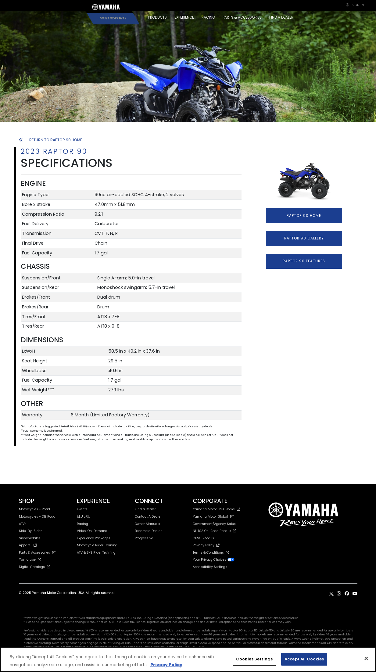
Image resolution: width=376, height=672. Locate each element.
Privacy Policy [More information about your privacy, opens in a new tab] (166, 665)
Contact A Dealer (148, 516)
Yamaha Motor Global (213, 516)
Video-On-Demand (92, 531)
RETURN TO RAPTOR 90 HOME (50, 139)
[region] (188, 659)
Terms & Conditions (211, 552)
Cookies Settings (254, 659)
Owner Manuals (147, 524)
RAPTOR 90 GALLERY (304, 238)
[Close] (366, 658)
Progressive (144, 538)
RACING (208, 17)
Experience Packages (93, 538)
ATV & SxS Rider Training (96, 552)
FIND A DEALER (281, 17)
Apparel (28, 545)
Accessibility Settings (210, 567)
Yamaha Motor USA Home (217, 509)
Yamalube (30, 559)
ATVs (23, 524)
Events (82, 509)
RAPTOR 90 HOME (304, 215)
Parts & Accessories (37, 552)
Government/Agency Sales (214, 524)
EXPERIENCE (184, 17)
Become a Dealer (148, 531)
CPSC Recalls (203, 538)
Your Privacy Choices (214, 559)
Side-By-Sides (30, 531)
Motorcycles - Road (34, 509)
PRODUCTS (157, 17)
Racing (82, 524)
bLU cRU (83, 516)
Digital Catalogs (35, 567)
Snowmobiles (30, 538)
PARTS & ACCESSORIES (242, 17)
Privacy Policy (206, 545)
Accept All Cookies (304, 659)
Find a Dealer (145, 509)
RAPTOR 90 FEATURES (304, 261)
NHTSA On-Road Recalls (214, 531)
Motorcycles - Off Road (37, 516)
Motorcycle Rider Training (97, 545)
